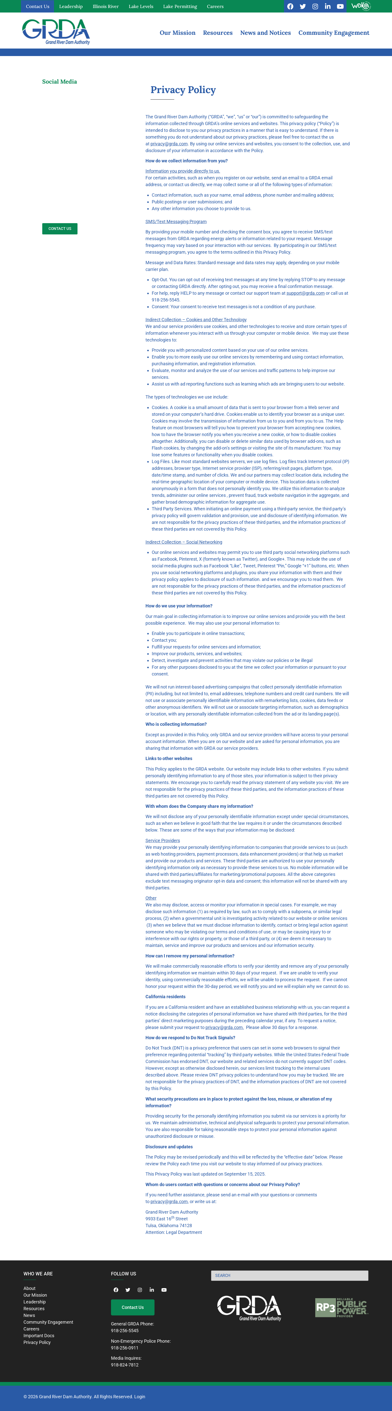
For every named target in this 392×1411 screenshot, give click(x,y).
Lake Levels (141, 6)
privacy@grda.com (169, 143)
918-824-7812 (124, 1364)
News (29, 1315)
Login (139, 1396)
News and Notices (265, 33)
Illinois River (106, 6)
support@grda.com (305, 293)
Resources (218, 33)
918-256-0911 (124, 1347)
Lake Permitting (180, 6)
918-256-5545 (124, 1330)
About (30, 1288)
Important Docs (39, 1335)
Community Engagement (334, 33)
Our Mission (178, 33)
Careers (215, 6)
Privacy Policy (37, 1342)
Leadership (71, 6)
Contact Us (37, 6)
